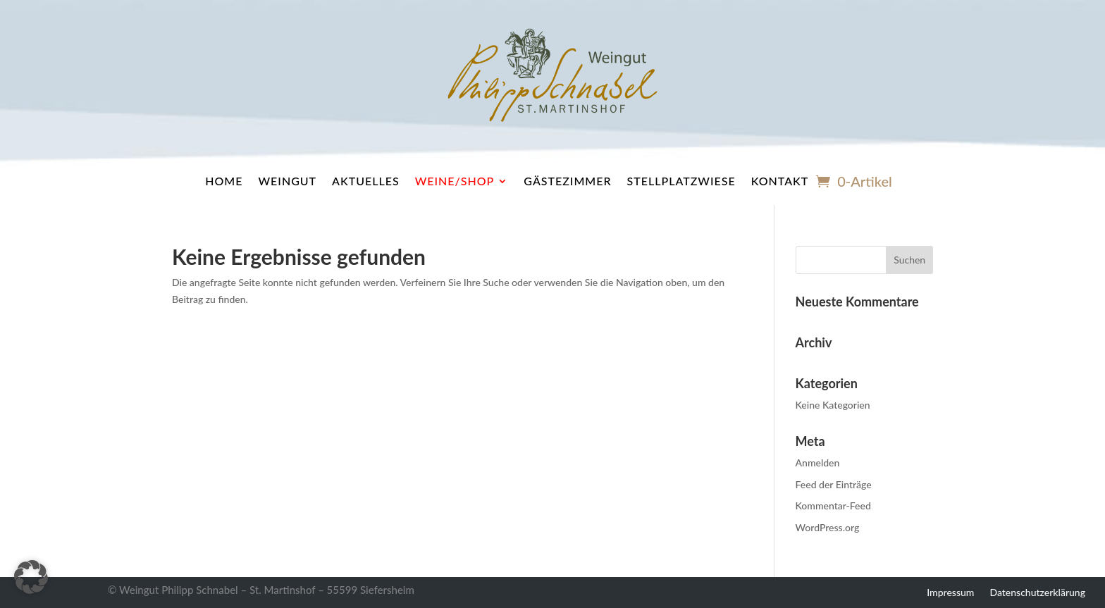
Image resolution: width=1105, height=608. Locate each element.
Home (223, 180)
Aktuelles (366, 180)
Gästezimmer (567, 180)
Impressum (950, 591)
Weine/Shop (455, 180)
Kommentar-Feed (833, 505)
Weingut (287, 180)
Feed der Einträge (834, 484)
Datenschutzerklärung (1037, 591)
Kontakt (780, 180)
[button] (31, 577)
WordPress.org (828, 527)
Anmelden (818, 463)
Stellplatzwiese (681, 180)
